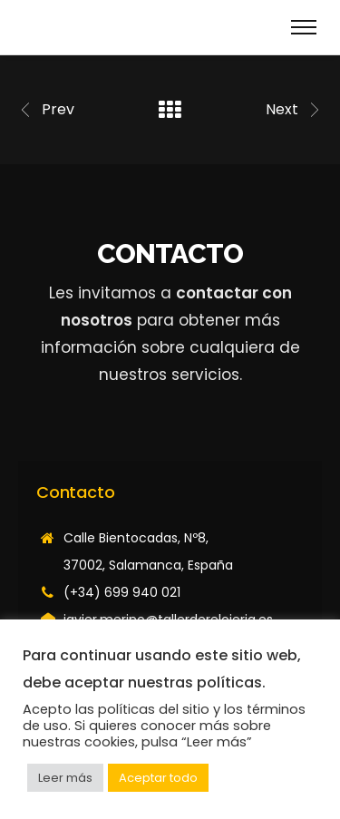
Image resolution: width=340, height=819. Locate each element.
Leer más (65, 777)
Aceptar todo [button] (158, 777)
